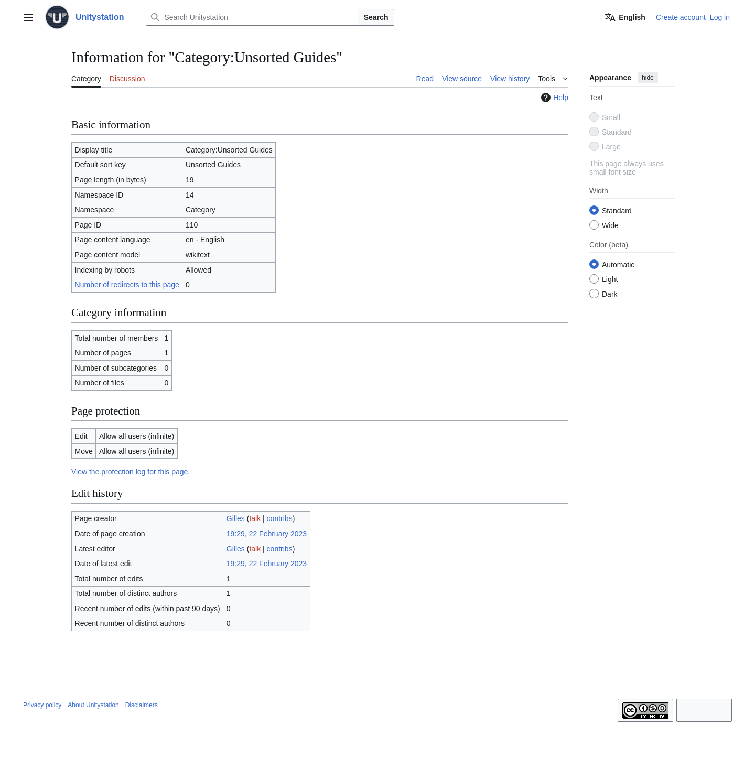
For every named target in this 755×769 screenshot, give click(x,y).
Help (553, 97)
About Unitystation (93, 705)
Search (376, 17)
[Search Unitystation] (252, 17)
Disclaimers (141, 705)
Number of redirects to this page (127, 284)
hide (648, 77)
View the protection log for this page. (130, 472)
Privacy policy (42, 705)
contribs (280, 518)
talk (255, 518)
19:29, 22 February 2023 (266, 533)
